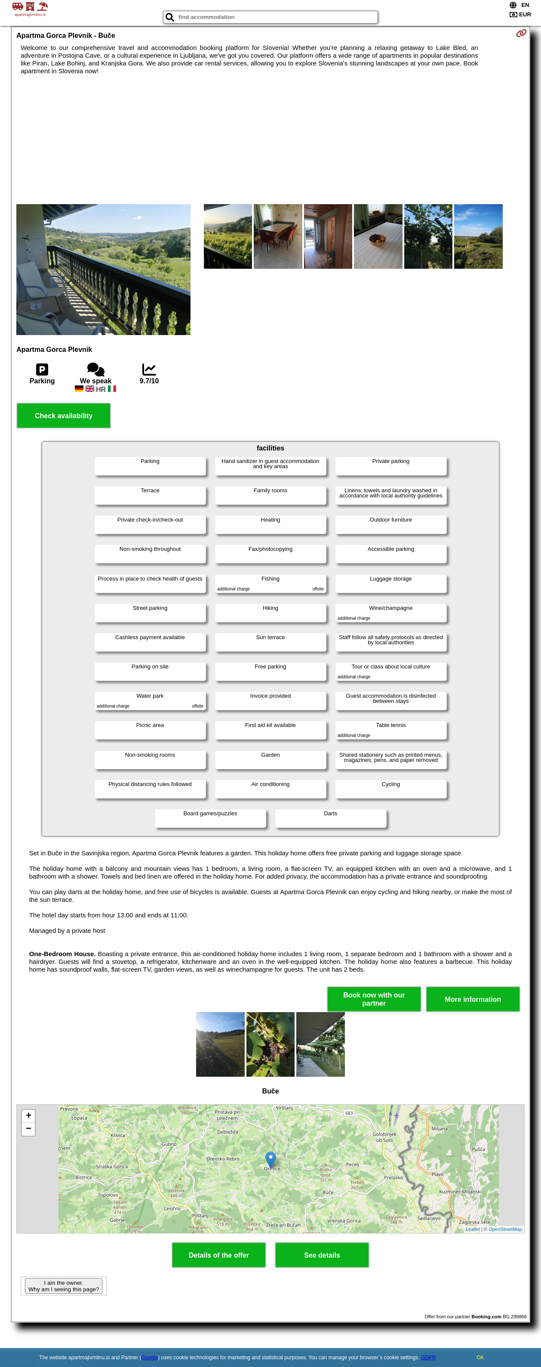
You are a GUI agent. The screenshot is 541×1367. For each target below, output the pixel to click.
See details (322, 1255)
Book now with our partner (374, 999)
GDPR (428, 1358)
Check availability (63, 415)
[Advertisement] (270, 139)
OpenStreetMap (505, 1229)
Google (149, 1358)
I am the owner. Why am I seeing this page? (63, 1286)
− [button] (28, 1129)
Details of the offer (219, 1255)
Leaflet (473, 1229)
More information (473, 999)
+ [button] (28, 1116)
